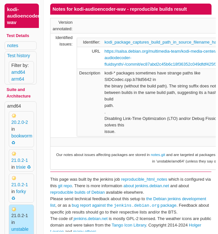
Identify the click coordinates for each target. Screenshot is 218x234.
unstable (20, 229)
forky (21, 191)
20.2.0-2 (19, 122)
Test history (18, 55)
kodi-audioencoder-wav (24, 15)
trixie (21, 167)
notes (12, 45)
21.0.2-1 (19, 160)
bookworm (21, 135)
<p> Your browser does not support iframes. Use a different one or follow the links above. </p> (131, 117)
